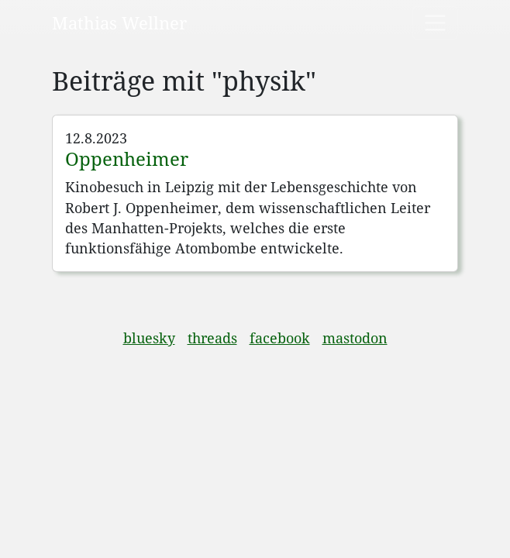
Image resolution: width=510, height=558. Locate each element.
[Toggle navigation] (435, 23)
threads (212, 338)
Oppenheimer (126, 158)
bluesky (149, 338)
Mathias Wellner (119, 22)
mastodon (355, 338)
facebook (280, 338)
